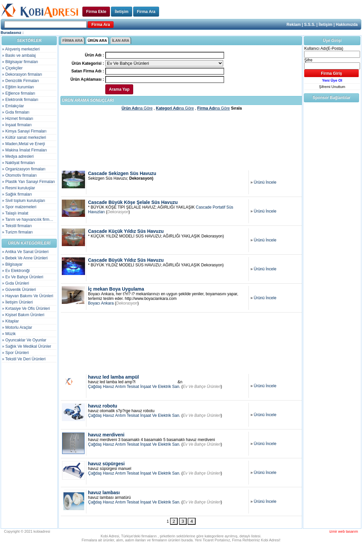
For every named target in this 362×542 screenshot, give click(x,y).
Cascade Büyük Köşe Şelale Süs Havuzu (133, 202)
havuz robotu (102, 405)
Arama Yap (119, 89)
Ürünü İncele (265, 182)
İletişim (121, 11)
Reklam (294, 24)
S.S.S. (310, 24)
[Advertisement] (182, 140)
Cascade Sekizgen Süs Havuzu (122, 173)
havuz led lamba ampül (113, 377)
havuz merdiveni (106, 434)
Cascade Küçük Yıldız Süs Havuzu (126, 231)
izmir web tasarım (343, 531)
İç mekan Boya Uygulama (116, 289)
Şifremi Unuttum (332, 87)
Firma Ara (146, 11)
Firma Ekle (96, 11)
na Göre (137, 108)
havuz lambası (104, 492)
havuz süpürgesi (106, 463)
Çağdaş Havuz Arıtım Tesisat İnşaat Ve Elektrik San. (134, 386)
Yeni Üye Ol (332, 80)
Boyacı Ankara (101, 303)
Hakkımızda (347, 24)
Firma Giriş (331, 73)
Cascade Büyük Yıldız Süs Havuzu (126, 260)
